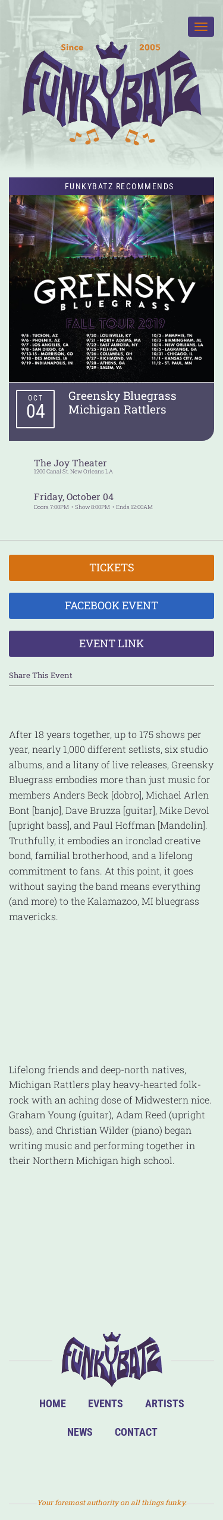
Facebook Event (111, 605)
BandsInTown (55, 1465)
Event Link (111, 643)
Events (105, 1403)
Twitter (131, 1465)
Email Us (169, 1465)
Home (52, 1403)
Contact (136, 1432)
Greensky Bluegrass (122, 395)
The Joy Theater (70, 463)
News (80, 1432)
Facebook (93, 1465)
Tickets (111, 567)
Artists (164, 1403)
